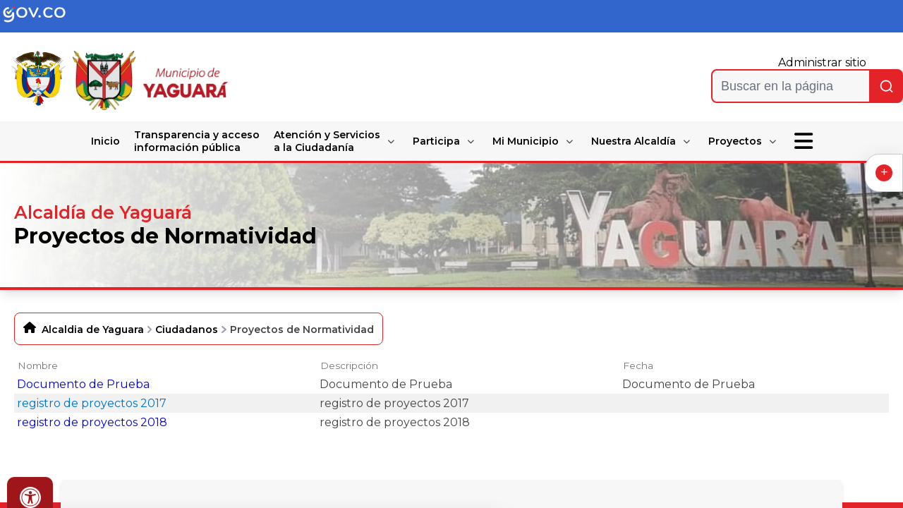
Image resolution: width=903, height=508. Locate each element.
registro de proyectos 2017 (91, 403)
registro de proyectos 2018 (92, 422)
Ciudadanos (186, 329)
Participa (436, 141)
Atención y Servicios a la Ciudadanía (327, 141)
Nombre (38, 365)
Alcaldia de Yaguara (93, 329)
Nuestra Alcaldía (633, 141)
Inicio (105, 141)
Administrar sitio (822, 62)
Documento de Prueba (83, 384)
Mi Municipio (525, 141)
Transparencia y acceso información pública (197, 141)
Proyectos (735, 141)
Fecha (638, 365)
